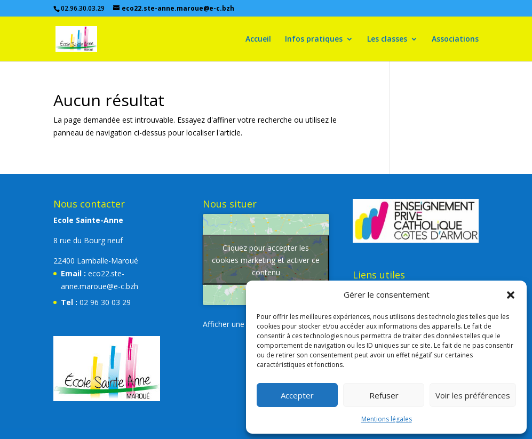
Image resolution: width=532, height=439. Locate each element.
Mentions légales (386, 419)
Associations (455, 39)
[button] (510, 295)
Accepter (297, 395)
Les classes (387, 39)
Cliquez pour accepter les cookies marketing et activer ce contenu (266, 259)
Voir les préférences (472, 395)
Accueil (258, 39)
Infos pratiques (314, 39)
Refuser (384, 395)
